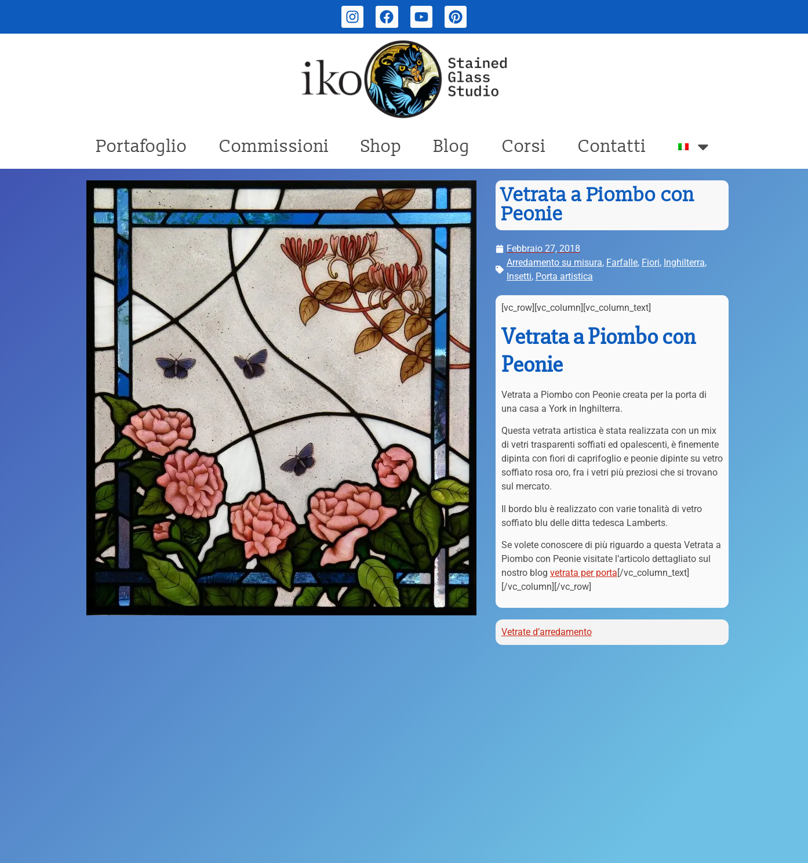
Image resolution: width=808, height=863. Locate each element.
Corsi (524, 146)
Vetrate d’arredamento (546, 631)
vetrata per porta (583, 572)
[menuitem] (695, 146)
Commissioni (274, 146)
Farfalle (622, 262)
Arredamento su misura (554, 262)
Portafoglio (141, 146)
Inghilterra (684, 262)
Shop (381, 146)
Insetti (519, 276)
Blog (452, 146)
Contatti (612, 146)
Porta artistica (564, 276)
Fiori (651, 262)
